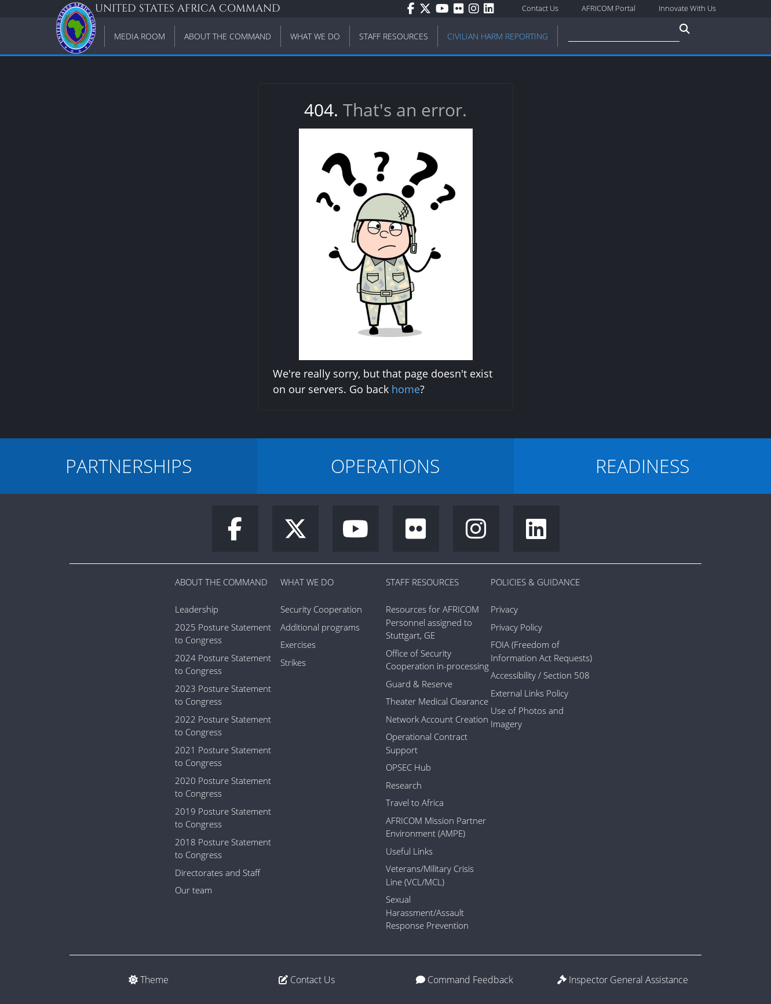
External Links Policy (529, 693)
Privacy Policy (516, 627)
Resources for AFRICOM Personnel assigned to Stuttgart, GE (432, 622)
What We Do (307, 582)
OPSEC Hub (408, 767)
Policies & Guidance (535, 582)
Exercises (298, 644)
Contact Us (540, 8)
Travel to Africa (415, 802)
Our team (193, 890)
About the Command (221, 582)
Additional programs (320, 627)
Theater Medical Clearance (437, 701)
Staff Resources (422, 582)
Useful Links (409, 851)
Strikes (293, 662)
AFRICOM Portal (608, 8)
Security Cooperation (321, 609)
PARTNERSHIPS (128, 465)
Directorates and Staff (217, 872)
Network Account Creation (437, 719)
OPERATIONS (385, 465)
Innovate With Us (687, 8)
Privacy (504, 609)
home (406, 389)
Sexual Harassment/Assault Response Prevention (427, 912)
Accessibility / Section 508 (540, 675)
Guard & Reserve (419, 684)
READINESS (642, 465)
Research (404, 785)
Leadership (196, 609)
